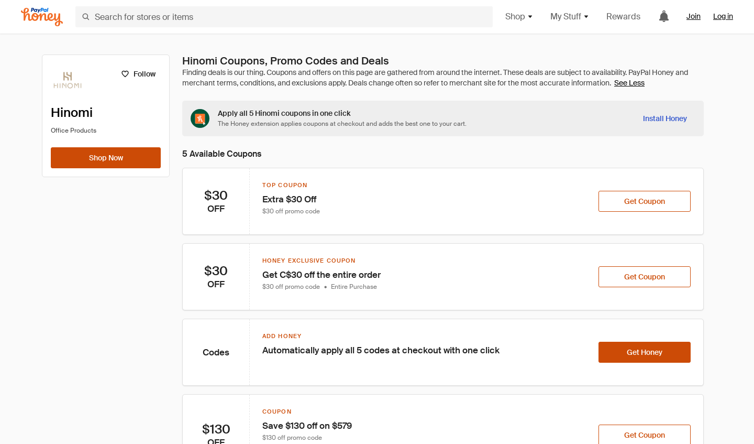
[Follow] (138, 73)
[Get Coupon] (644, 201)
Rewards (623, 16)
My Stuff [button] (570, 16)
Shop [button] (519, 16)
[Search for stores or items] (284, 16)
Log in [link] (723, 16)
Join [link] (693, 16)
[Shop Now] (106, 157)
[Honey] (42, 17)
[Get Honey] (644, 352)
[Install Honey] (665, 118)
